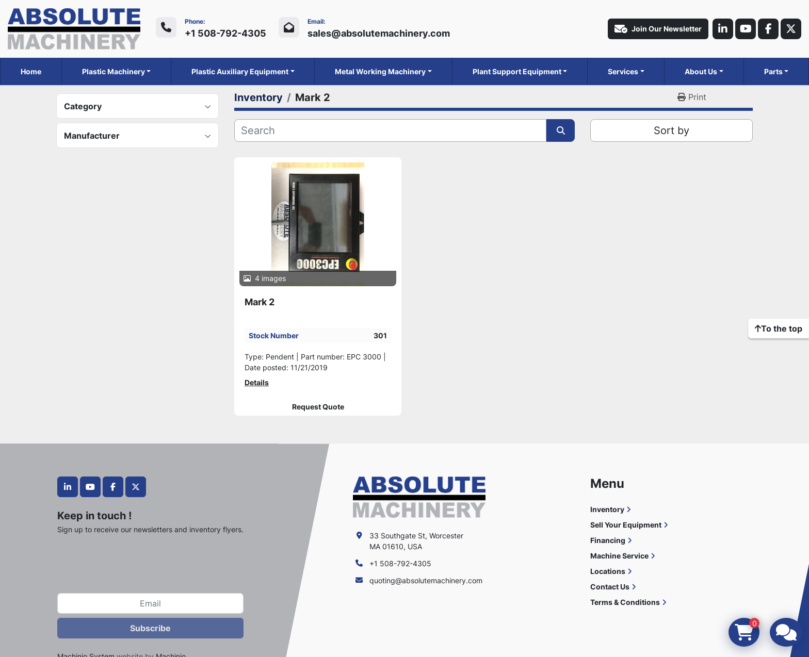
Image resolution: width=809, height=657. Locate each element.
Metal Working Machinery (380, 71)
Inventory (607, 509)
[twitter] (791, 29)
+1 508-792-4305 (225, 33)
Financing (607, 540)
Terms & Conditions (625, 602)
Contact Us (609, 586)
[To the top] (778, 328)
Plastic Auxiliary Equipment (239, 71)
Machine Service (619, 555)
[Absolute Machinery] (419, 496)
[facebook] (768, 29)
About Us (701, 71)
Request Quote (318, 407)
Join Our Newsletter (658, 29)
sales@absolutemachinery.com (379, 33)
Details (257, 382)
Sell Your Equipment (625, 524)
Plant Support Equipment (517, 71)
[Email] (150, 603)
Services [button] (623, 71)
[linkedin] (723, 29)
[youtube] (745, 29)
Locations (607, 571)
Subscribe (150, 628)
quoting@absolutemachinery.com (425, 580)
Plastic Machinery (113, 71)
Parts (773, 71)
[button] (116, 71)
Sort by (671, 130)
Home (31, 71)
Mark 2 (259, 302)
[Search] (390, 130)
